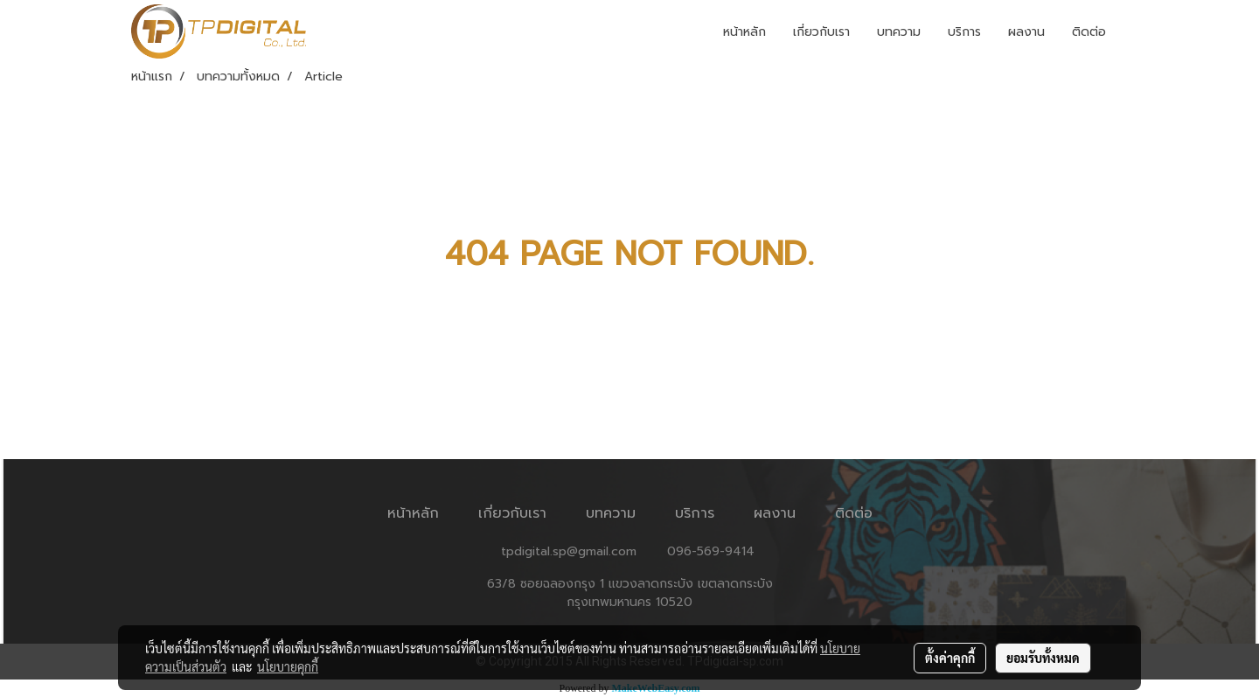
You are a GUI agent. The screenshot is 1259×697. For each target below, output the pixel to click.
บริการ (964, 32)
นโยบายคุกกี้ (287, 666)
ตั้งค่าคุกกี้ (950, 658)
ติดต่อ (1089, 32)
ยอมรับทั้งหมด (1043, 658)
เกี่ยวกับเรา (821, 32)
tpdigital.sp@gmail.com (568, 551)
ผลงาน (1026, 32)
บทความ (899, 32)
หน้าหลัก (744, 32)
